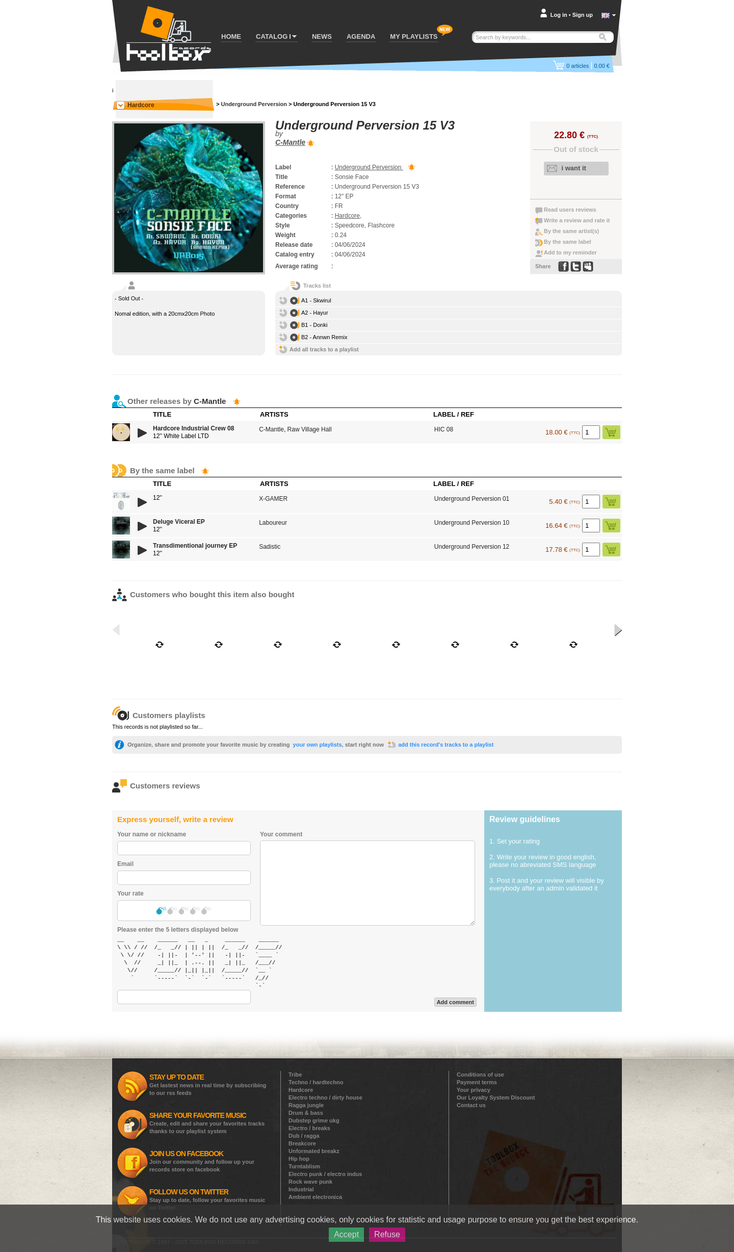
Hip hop (299, 1159)
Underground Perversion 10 (471, 522)
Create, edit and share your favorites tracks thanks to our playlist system (207, 1122)
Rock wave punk (310, 1182)
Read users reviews (570, 210)
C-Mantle (290, 142)
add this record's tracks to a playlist (445, 745)
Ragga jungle (306, 1105)
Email (125, 863)
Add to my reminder (570, 252)
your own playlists (317, 745)
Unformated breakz (314, 1151)
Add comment (455, 1002)
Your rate (130, 893)
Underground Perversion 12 (471, 546)
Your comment (281, 834)
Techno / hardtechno (316, 1082)
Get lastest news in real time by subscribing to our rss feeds (207, 1084)
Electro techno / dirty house (325, 1097)
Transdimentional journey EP (195, 545)
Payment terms (477, 1082)
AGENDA (361, 36)
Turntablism (304, 1166)
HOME (231, 36)
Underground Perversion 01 (471, 498)
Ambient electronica (315, 1197)
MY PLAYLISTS (413, 36)
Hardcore (140, 105)
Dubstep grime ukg (314, 1120)
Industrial (301, 1189)
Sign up (582, 15)
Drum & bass (306, 1113)
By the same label (567, 242)
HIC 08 (443, 429)
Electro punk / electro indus (325, 1174)
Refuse (387, 1234)
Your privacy (473, 1090)
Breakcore (302, 1143)
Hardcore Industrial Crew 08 (193, 428)
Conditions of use (480, 1074)
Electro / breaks (309, 1128)
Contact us (471, 1105)
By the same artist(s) (571, 231)
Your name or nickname (151, 834)
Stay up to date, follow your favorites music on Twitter (207, 1199)
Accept (346, 1234)
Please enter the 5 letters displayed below (177, 929)
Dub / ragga (304, 1136)
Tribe (295, 1074)
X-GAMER (273, 498)
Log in (558, 15)
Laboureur (273, 522)
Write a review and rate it (577, 220)
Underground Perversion (254, 104)
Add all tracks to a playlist (324, 349)
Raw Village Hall (309, 429)
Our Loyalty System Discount (496, 1097)
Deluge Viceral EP (179, 521)
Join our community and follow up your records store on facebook (201, 1160)
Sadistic (269, 546)
